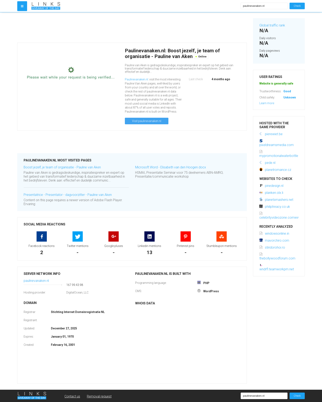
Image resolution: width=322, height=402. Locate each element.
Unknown (289, 97)
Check (297, 5)
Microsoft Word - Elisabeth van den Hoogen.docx (170, 167)
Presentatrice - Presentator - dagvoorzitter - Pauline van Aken (68, 195)
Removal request (99, 396)
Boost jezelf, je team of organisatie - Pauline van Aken (62, 167)
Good (287, 91)
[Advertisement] (132, 27)
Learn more (266, 103)
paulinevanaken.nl (36, 281)
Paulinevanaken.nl (136, 79)
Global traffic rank (272, 25)
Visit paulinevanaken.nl (146, 121)
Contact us (72, 396)
